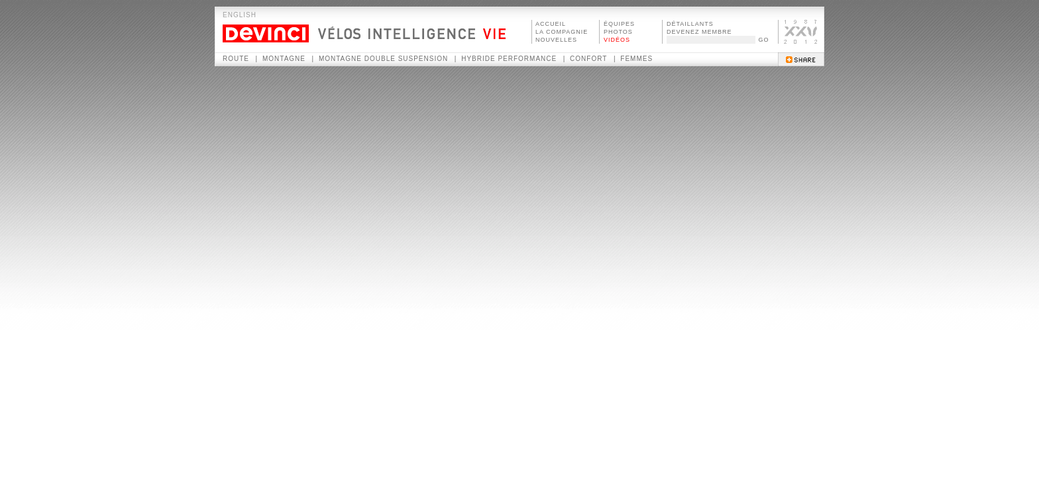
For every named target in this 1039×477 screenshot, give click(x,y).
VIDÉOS (617, 39)
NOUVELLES (556, 39)
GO (763, 39)
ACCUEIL (550, 24)
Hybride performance (509, 58)
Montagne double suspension (383, 58)
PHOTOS (618, 31)
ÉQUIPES (619, 24)
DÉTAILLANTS (690, 24)
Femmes (636, 58)
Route (236, 58)
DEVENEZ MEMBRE (699, 31)
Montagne (283, 58)
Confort (588, 58)
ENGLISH (239, 15)
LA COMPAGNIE (561, 31)
